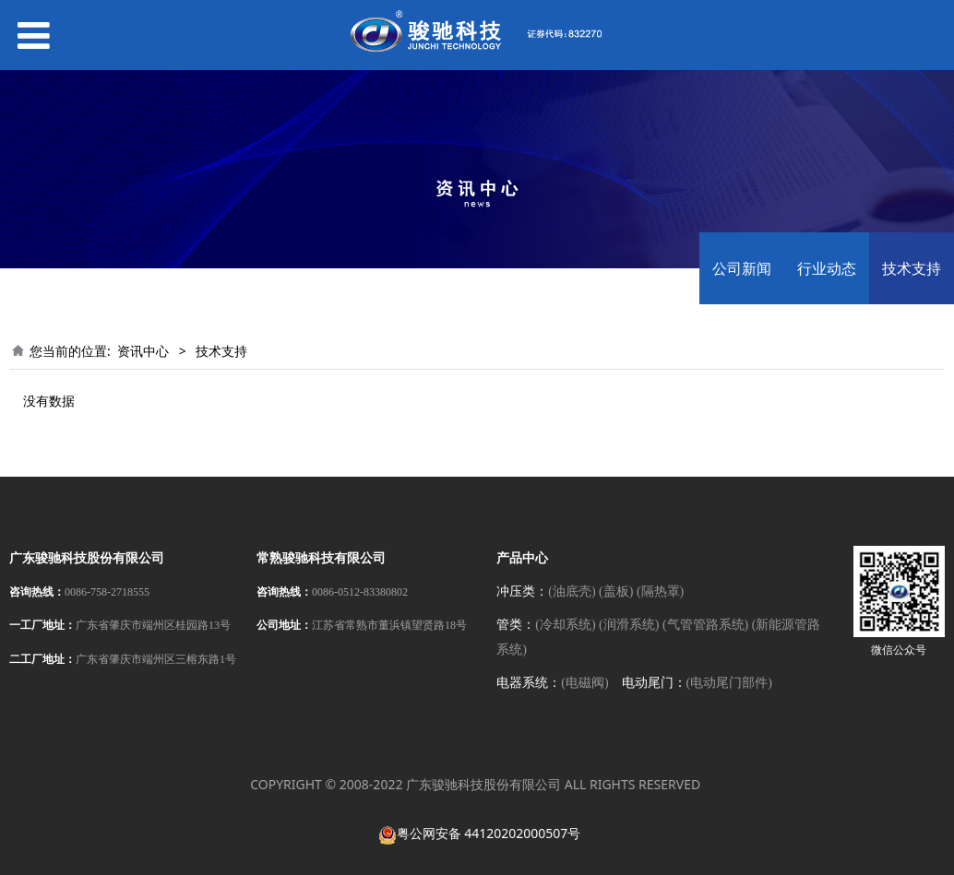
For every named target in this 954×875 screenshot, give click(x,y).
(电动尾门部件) (729, 683)
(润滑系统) (629, 625)
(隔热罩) (660, 591)
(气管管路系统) (705, 625)
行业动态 (826, 268)
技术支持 (911, 268)
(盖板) (616, 591)
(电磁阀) (584, 683)
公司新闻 (741, 268)
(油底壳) (571, 591)
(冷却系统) (565, 625)
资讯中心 (143, 351)
